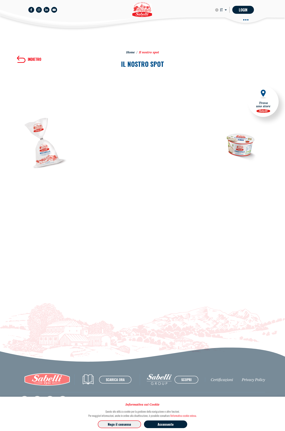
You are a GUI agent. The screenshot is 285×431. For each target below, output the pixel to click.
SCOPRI (186, 387)
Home (130, 52)
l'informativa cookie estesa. (183, 416)
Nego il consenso (119, 424)
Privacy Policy (253, 387)
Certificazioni (222, 387)
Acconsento (166, 424)
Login (243, 10)
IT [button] (222, 10)
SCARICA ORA (115, 387)
